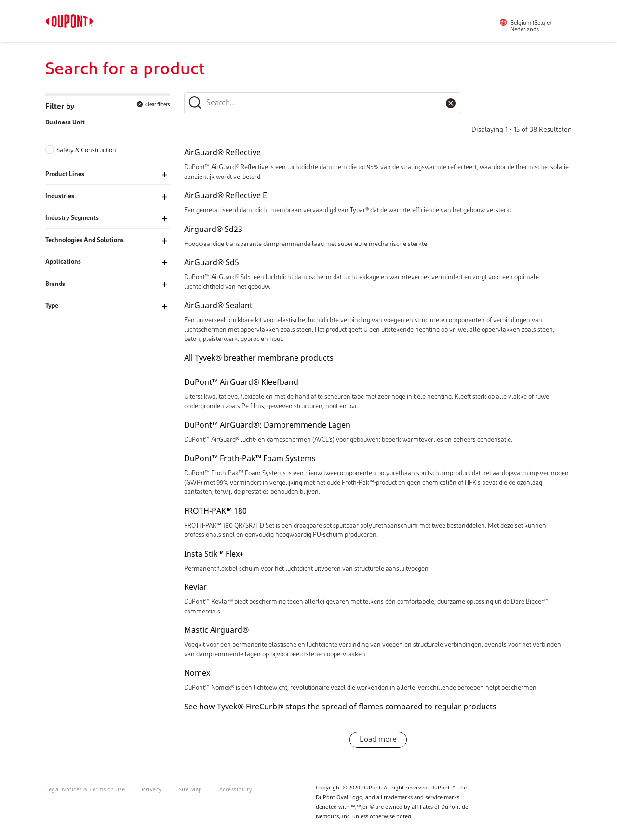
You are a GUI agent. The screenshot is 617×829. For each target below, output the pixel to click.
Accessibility (236, 789)
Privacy (152, 789)
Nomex (197, 672)
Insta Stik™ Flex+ (214, 553)
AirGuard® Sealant (218, 305)
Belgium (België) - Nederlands (532, 26)
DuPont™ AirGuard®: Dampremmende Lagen (267, 425)
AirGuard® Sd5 (211, 262)
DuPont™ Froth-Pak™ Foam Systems (250, 458)
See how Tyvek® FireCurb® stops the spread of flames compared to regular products (340, 706)
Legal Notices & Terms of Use (85, 789)
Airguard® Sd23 (213, 229)
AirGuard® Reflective (222, 152)
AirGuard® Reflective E (225, 195)
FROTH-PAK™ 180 (215, 510)
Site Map (190, 789)
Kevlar (195, 587)
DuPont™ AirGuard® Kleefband (241, 382)
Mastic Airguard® (216, 630)
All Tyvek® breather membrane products (259, 358)
